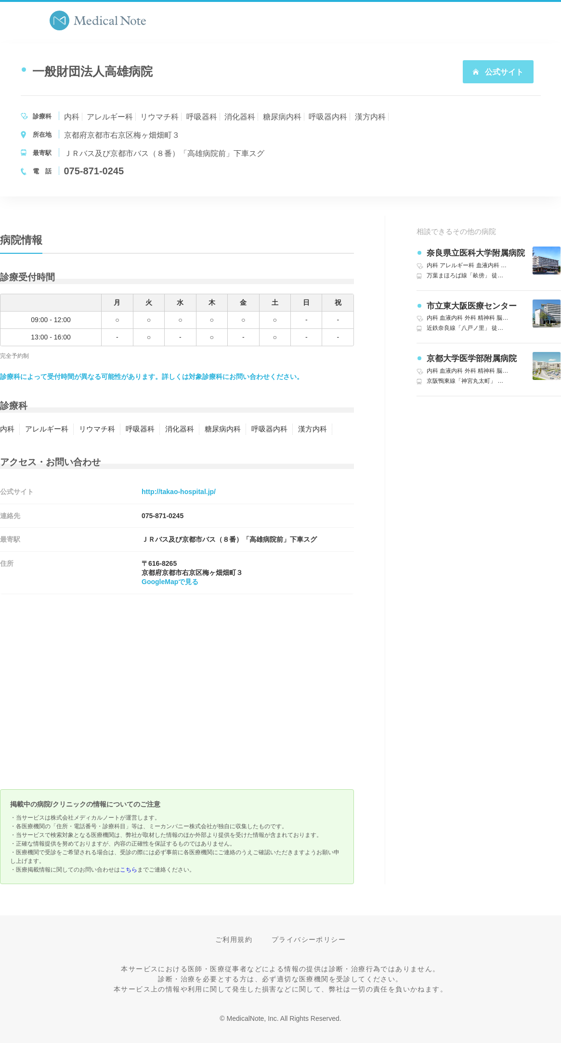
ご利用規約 (233, 939)
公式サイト (497, 72)
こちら (128, 869)
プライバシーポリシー (309, 939)
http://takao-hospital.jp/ (179, 491)
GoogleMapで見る (170, 582)
